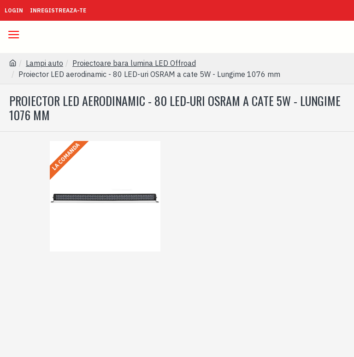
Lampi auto (44, 63)
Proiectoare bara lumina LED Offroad (134, 63)
